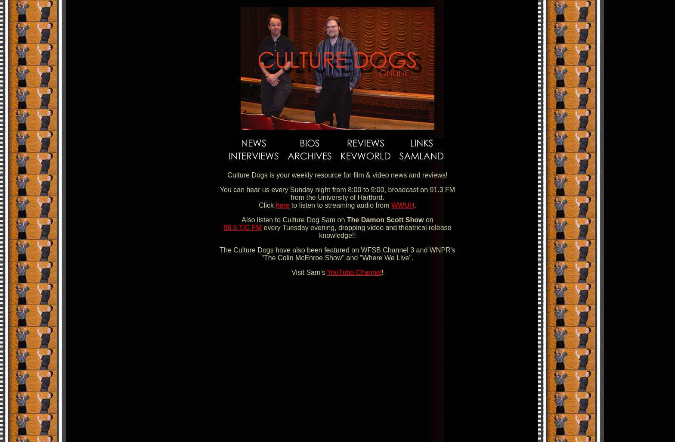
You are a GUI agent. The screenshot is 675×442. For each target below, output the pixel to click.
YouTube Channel (354, 272)
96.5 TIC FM (243, 227)
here (282, 205)
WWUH (402, 205)
